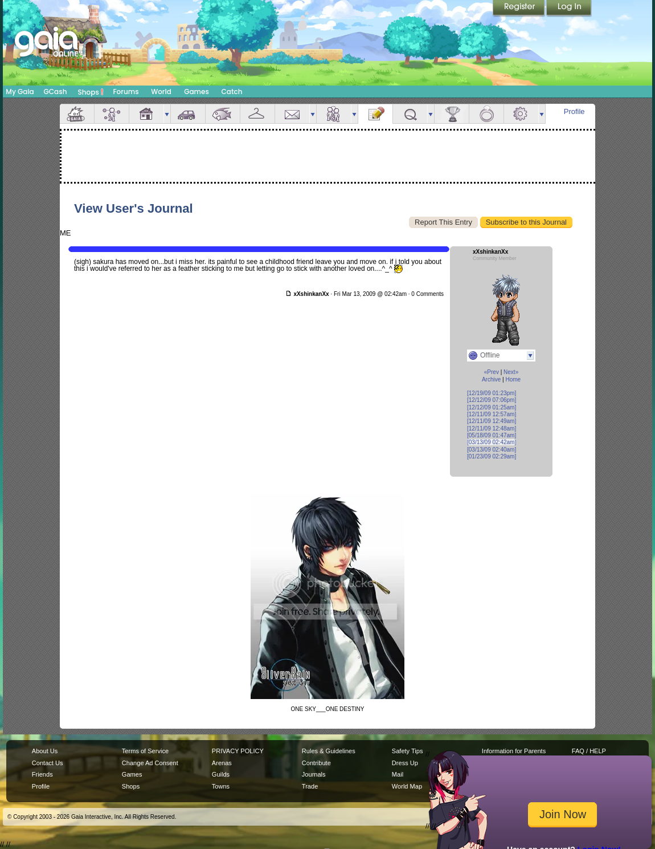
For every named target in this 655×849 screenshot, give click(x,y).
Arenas (222, 762)
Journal (375, 113)
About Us (45, 751)
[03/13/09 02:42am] (491, 442)
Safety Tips (407, 751)
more (166, 113)
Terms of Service (145, 751)
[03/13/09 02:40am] (491, 449)
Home (513, 379)
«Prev (491, 372)
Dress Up (405, 762)
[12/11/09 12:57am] (491, 414)
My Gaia (20, 91)
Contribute (316, 762)
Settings (521, 113)
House (146, 113)
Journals (314, 774)
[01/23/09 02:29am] (491, 456)
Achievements (452, 113)
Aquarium (223, 113)
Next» (510, 372)
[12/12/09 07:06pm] (491, 400)
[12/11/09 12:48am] (491, 428)
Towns (221, 786)
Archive (491, 379)
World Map (407, 786)
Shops (91, 92)
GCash (55, 91)
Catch (232, 91)
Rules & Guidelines (328, 751)
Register (519, 8)
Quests (410, 113)
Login (569, 8)
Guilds (221, 774)
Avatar (112, 113)
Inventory (257, 113)
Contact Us (47, 762)
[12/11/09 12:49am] (491, 421)
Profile (574, 111)
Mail (292, 113)
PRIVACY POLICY (238, 751)
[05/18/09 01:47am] (491, 435)
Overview (77, 113)
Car (188, 113)
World (161, 91)
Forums (125, 91)
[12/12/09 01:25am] (491, 407)
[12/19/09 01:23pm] (491, 393)
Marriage (486, 113)
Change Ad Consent (150, 762)
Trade (310, 786)
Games (196, 91)
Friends (334, 113)
